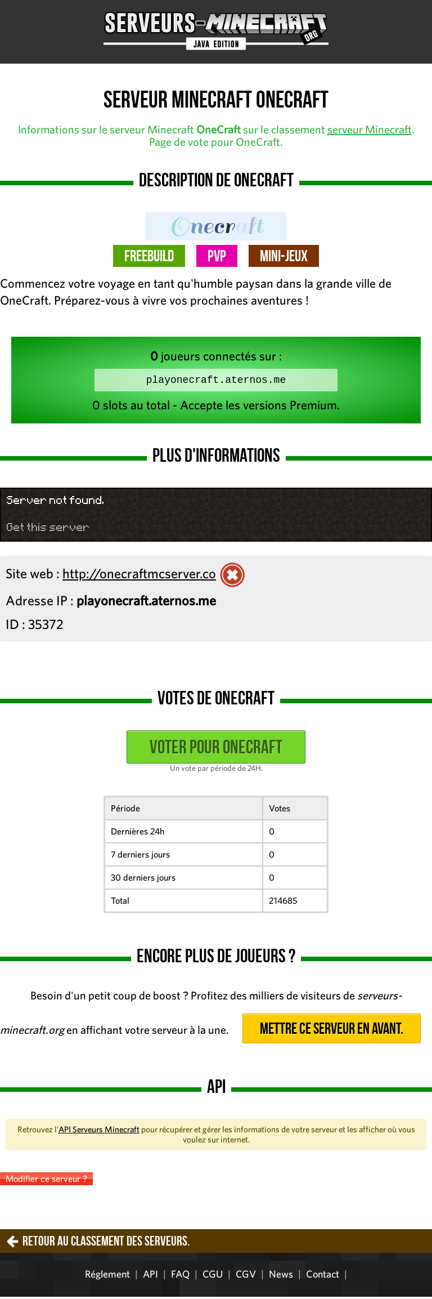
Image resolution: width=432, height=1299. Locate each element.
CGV (246, 1276)
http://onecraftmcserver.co (139, 575)
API (150, 1276)
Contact (322, 1276)
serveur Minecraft (369, 129)
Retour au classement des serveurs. (106, 1243)
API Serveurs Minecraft (99, 1131)
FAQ (180, 1276)
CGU (212, 1276)
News (281, 1276)
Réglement (107, 1276)
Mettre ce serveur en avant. (331, 1030)
